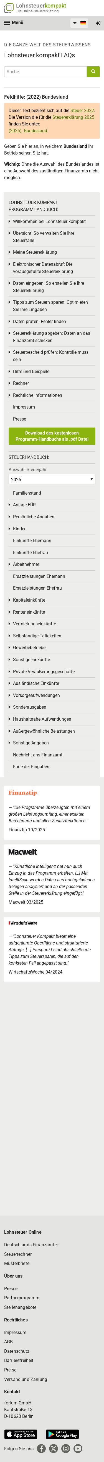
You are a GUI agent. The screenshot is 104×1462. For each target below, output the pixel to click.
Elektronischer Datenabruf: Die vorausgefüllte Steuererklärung (43, 268)
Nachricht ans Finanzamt (37, 755)
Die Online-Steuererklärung (37, 11)
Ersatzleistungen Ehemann (39, 576)
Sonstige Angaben (31, 743)
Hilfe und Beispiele (31, 371)
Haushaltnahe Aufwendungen (42, 719)
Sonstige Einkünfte (31, 659)
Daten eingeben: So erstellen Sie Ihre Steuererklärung (48, 287)
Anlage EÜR (24, 504)
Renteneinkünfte (29, 612)
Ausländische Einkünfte (36, 683)
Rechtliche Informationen (37, 395)
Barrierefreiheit (19, 1360)
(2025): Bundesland (28, 130)
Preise (10, 1370)
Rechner (21, 383)
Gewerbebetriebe (29, 647)
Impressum (24, 407)
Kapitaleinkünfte (29, 600)
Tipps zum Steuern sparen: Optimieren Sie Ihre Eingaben (50, 306)
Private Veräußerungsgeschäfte (44, 671)
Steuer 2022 (82, 110)
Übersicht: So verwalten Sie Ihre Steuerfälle (43, 237)
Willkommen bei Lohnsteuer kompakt (49, 221)
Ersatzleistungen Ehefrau (37, 588)
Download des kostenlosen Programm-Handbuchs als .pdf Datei (52, 436)
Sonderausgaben (29, 707)
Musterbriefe (16, 1263)
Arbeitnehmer (26, 564)
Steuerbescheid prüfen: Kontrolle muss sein (50, 356)
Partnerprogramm (21, 1297)
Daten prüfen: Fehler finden (39, 321)
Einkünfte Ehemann (32, 540)
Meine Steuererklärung (35, 252)
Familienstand (27, 493)
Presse (19, 419)
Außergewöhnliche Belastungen (44, 731)
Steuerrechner (18, 1254)
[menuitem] (78, 23)
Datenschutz (16, 1351)
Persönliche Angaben (33, 516)
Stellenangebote (20, 1307)
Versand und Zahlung (25, 1379)
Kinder (19, 528)
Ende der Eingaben (31, 766)
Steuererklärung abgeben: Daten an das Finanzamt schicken (51, 337)
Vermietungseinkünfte (34, 623)
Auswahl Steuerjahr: (28, 469)
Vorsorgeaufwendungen (36, 695)
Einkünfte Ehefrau (30, 552)
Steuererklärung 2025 (73, 117)
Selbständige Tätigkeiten (37, 636)
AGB (8, 1341)
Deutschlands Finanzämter (31, 1244)
